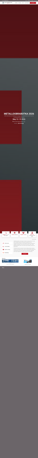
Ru (34, 0)
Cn (35, 0)
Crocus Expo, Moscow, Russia (18, 121)
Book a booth (24, 253)
